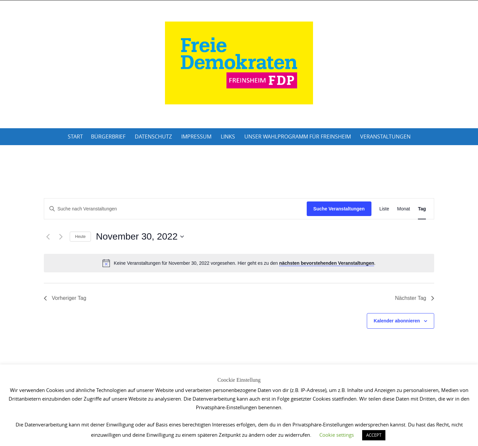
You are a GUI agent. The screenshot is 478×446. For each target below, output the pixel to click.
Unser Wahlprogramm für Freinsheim (297, 136)
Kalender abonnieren (397, 320)
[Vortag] (48, 237)
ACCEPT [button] (373, 435)
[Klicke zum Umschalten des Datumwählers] (140, 236)
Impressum (196, 136)
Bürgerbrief (108, 136)
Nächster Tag (414, 298)
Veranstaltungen (385, 136)
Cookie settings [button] (336, 434)
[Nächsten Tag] (61, 237)
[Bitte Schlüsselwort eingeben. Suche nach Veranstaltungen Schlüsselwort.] (175, 208)
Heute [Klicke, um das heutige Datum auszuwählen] (80, 236)
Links (228, 136)
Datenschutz (153, 136)
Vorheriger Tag (65, 298)
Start (75, 136)
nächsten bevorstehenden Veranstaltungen (326, 263)
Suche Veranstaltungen (339, 208)
